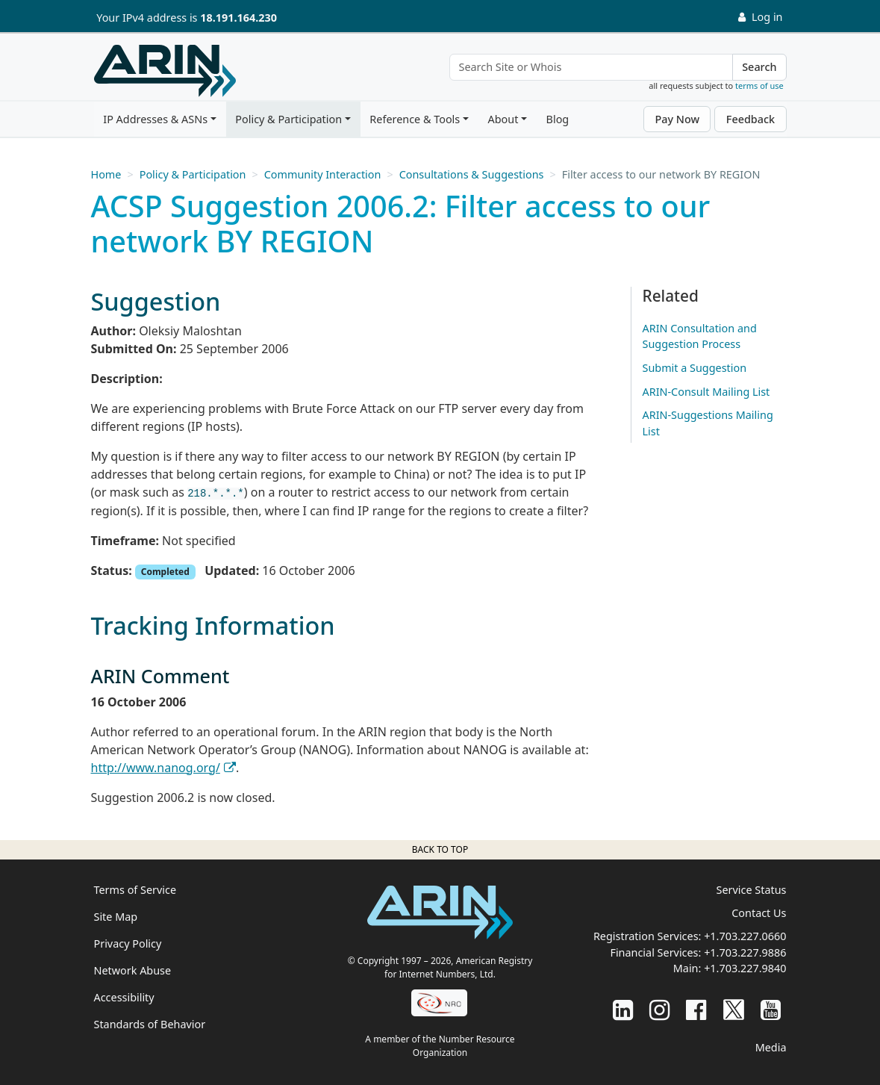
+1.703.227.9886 (745, 952)
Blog (557, 119)
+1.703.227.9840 (745, 968)
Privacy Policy (128, 943)
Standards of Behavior (150, 1024)
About (502, 119)
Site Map (116, 917)
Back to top (440, 849)
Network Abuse (133, 970)
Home (106, 174)
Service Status (752, 890)
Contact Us (758, 913)
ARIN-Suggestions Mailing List (708, 423)
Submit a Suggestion (695, 368)
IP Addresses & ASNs (155, 119)
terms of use (759, 85)
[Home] (165, 71)
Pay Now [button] (677, 119)
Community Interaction (322, 174)
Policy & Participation (288, 119)
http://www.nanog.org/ (155, 767)
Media (771, 1047)
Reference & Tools (414, 119)
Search (759, 67)
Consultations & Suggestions (471, 174)
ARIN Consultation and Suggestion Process (700, 336)
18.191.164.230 (238, 17)
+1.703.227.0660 (745, 936)
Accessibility (124, 997)
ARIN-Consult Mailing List (706, 392)
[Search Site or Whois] (591, 67)
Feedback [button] (750, 119)
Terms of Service (135, 890)
